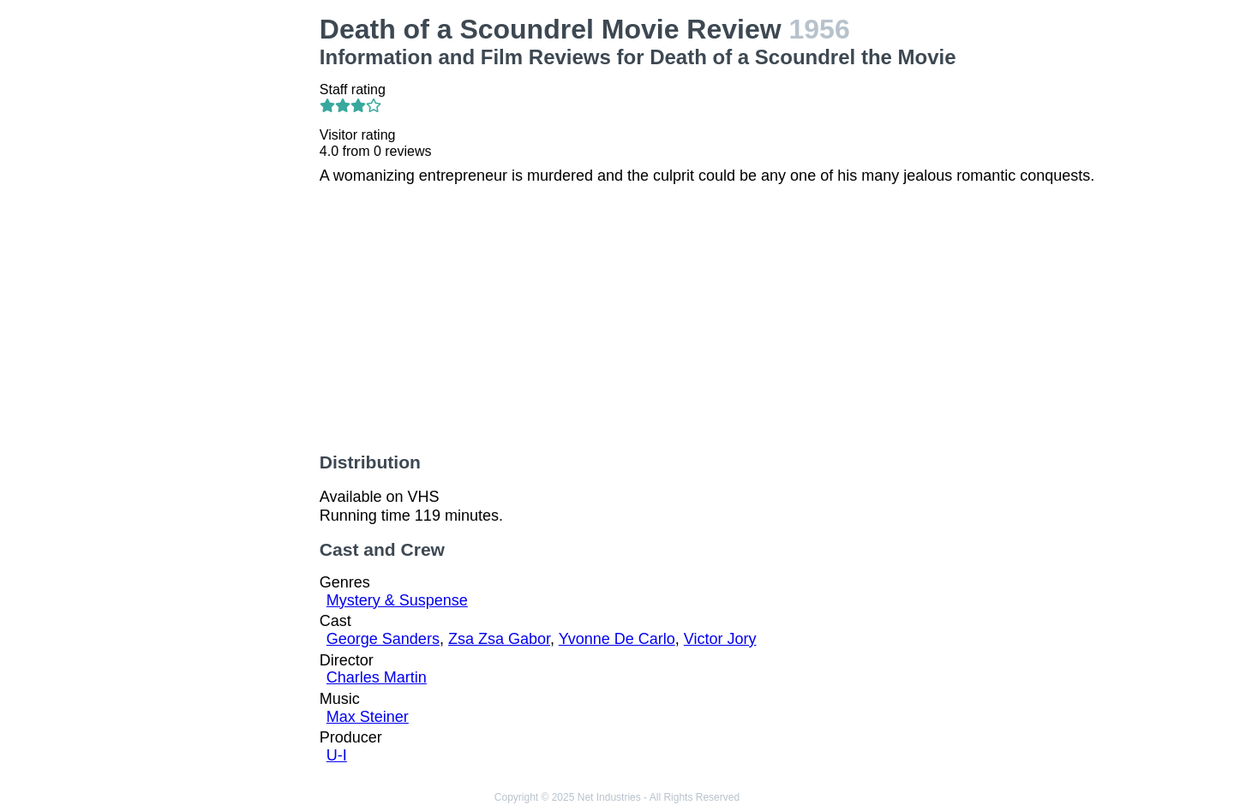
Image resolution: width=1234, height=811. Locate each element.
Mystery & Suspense (397, 600)
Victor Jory (720, 638)
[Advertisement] (215, 271)
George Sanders (383, 638)
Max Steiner (367, 716)
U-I (336, 755)
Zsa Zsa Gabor (499, 638)
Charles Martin (376, 677)
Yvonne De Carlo (617, 638)
